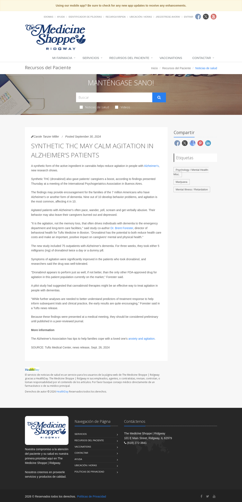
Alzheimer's (151, 165)
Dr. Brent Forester (122, 228)
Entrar (188, 17)
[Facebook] (201, 496)
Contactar (201, 58)
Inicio (154, 68)
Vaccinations (171, 58)
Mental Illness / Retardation (192, 189)
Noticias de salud (94, 107)
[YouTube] (214, 496)
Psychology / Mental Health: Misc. (191, 172)
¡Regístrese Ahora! (168, 17)
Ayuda (61, 17)
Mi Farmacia (62, 58)
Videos (122, 107)
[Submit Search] (159, 97)
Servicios (90, 58)
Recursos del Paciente (129, 58)
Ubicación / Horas (141, 17)
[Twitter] (207, 496)
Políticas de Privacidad (89, 471)
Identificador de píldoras (85, 17)
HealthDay (62, 391)
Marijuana (181, 181)
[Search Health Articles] (114, 97)
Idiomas (48, 17)
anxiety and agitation (141, 338)
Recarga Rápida (116, 17)
